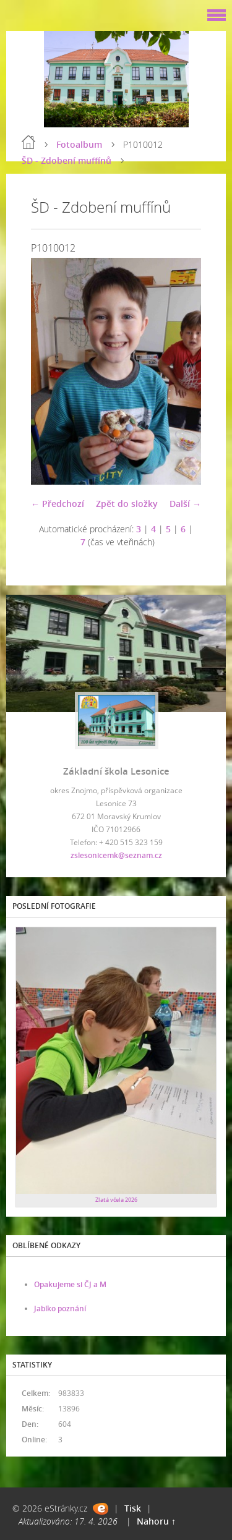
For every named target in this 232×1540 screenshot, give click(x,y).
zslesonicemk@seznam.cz (116, 855)
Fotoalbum (79, 144)
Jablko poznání (60, 1308)
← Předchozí (57, 503)
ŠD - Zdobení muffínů (66, 160)
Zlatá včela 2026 (116, 1200)
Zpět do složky (127, 503)
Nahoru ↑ (156, 1521)
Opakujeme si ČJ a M (70, 1284)
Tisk (132, 1508)
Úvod (28, 142)
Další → (185, 503)
